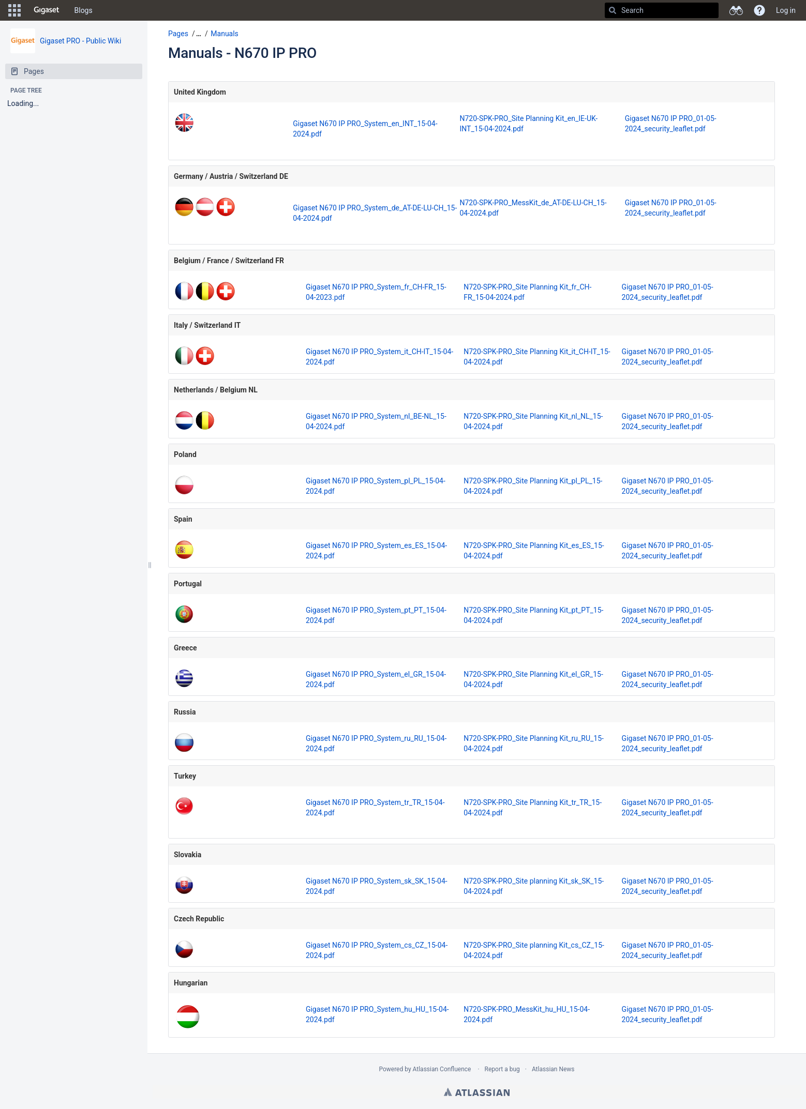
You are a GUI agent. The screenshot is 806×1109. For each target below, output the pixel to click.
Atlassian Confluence (442, 1069)
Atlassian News (553, 1069)
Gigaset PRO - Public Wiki (80, 41)
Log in (786, 10)
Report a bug (502, 1069)
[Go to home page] (46, 10)
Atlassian (477, 1092)
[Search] (612, 10)
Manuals (224, 33)
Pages (178, 33)
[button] (14, 10)
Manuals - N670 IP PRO (242, 53)
